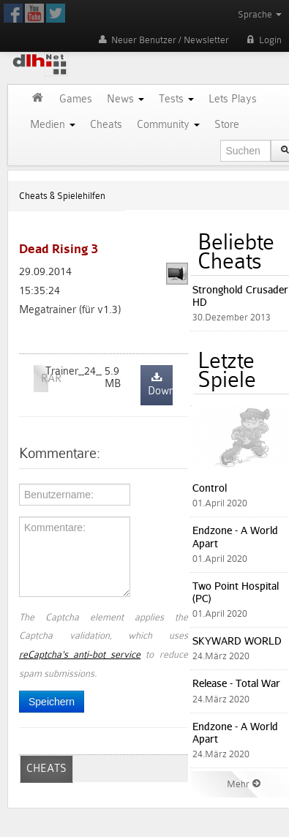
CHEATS (46, 768)
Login (263, 39)
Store (226, 125)
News (125, 99)
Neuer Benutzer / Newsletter (162, 39)
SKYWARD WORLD (237, 640)
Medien (52, 125)
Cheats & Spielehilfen (62, 195)
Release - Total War (236, 683)
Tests (176, 99)
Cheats (106, 125)
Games (75, 99)
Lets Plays (233, 99)
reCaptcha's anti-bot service (79, 654)
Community (168, 125)
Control (209, 487)
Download (160, 385)
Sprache (260, 14)
